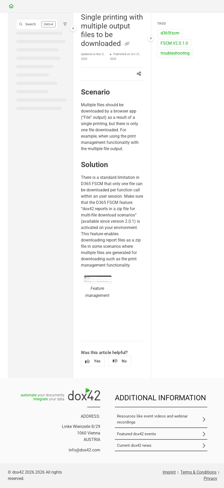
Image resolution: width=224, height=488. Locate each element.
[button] (37, 24)
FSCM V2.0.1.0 (174, 43)
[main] (112, 195)
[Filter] (65, 24)
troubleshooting (175, 53)
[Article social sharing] (139, 74)
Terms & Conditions (198, 472)
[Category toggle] (73, 28)
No (120, 361)
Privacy (210, 478)
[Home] (11, 6)
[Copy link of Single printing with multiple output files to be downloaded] (127, 44)
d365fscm (170, 33)
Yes (93, 361)
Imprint (169, 472)
